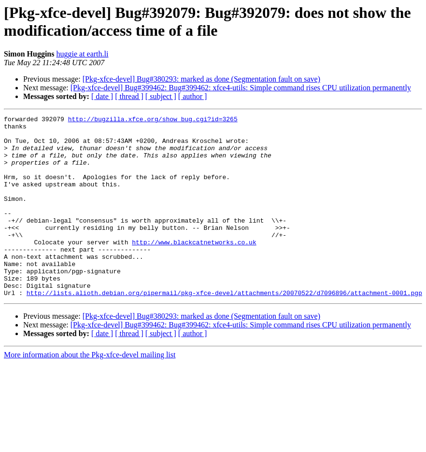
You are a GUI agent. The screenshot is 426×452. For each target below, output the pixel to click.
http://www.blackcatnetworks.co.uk (194, 268)
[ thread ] (129, 96)
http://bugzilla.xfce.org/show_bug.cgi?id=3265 (153, 120)
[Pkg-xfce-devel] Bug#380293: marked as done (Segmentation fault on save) (201, 79)
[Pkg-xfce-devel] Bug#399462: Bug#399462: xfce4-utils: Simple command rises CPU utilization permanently (241, 88)
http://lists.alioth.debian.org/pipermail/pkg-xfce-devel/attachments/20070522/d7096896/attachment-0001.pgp (224, 329)
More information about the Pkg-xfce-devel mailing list (89, 391)
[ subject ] (160, 96)
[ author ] (192, 96)
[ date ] (102, 96)
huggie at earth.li (82, 54)
